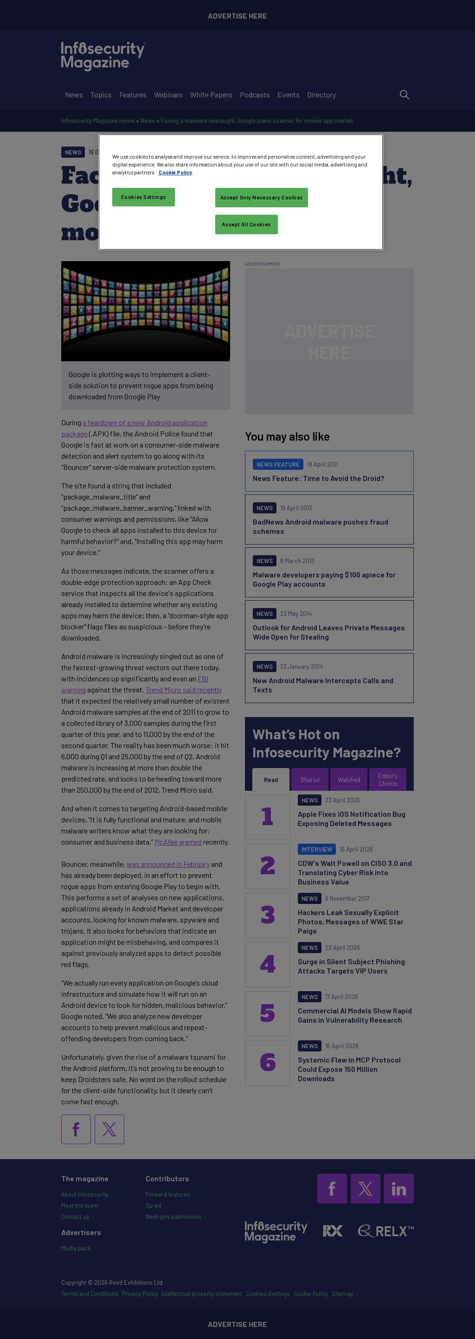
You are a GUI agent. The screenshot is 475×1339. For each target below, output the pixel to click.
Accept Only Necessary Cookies (261, 197)
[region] (240, 192)
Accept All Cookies (246, 224)
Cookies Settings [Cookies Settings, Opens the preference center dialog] (143, 197)
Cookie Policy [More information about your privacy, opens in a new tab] (176, 172)
